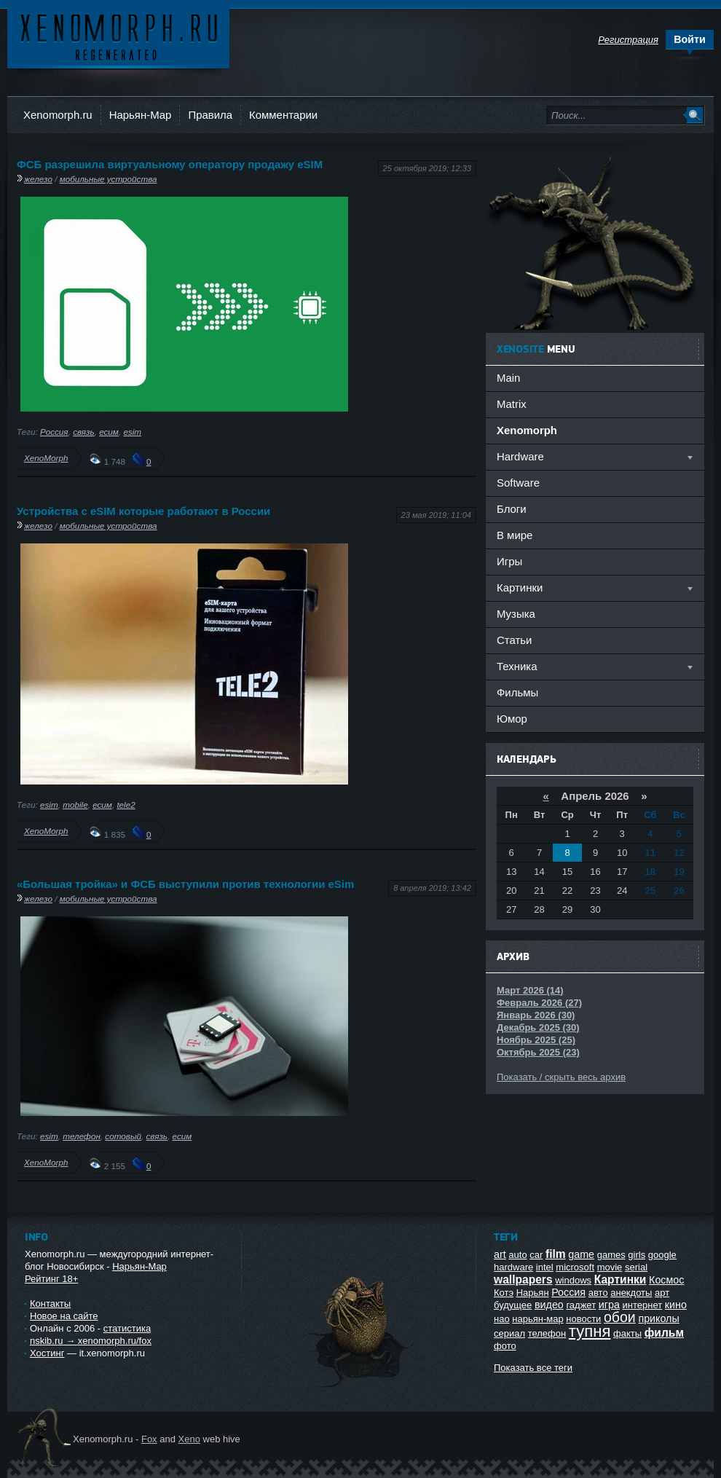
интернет (643, 1305)
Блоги (512, 509)
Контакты (50, 1303)
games (611, 1254)
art (500, 1254)
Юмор (512, 718)
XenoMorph (46, 458)
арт (662, 1292)
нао (502, 1318)
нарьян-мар (537, 1318)
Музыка (516, 614)
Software (518, 482)
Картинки (620, 1279)
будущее (513, 1305)
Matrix (512, 404)
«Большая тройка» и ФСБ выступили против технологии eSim (185, 884)
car (536, 1254)
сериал (509, 1333)
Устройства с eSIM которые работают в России (143, 511)
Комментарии (283, 115)
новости (583, 1318)
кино (676, 1304)
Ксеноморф (118, 36)
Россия (54, 431)
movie (610, 1267)
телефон (82, 1136)
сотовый (123, 1136)
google (662, 1254)
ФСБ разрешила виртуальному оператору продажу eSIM (170, 164)
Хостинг (47, 1353)
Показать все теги (533, 1367)
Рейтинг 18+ (51, 1278)
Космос (666, 1280)
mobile (75, 804)
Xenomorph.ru (57, 115)
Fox (149, 1439)
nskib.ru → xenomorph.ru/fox (90, 1340)
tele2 (126, 804)
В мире (514, 535)
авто (598, 1292)
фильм (664, 1332)
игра (609, 1304)
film (555, 1254)
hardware (513, 1267)
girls (636, 1254)
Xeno (189, 1439)
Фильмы (517, 692)
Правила (210, 115)
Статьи (514, 640)
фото (505, 1345)
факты (627, 1333)
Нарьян (532, 1292)
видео (549, 1304)
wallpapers (523, 1279)
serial (636, 1267)
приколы (658, 1318)
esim (132, 431)
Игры (509, 561)
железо (38, 179)
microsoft (575, 1267)
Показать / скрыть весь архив (561, 1077)
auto (517, 1254)
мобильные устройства (108, 179)
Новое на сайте (64, 1315)
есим (109, 431)
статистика (127, 1328)
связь (84, 431)
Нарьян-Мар (140, 115)
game (581, 1254)
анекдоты (631, 1292)
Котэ (503, 1292)
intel (544, 1267)
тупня (590, 1331)
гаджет (581, 1305)
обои (620, 1317)
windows (573, 1280)
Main (508, 378)
